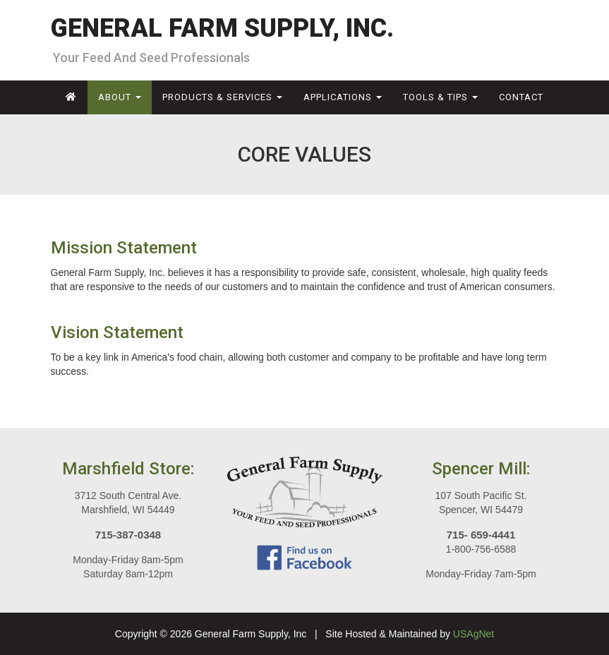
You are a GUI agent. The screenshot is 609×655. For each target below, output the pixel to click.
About (119, 97)
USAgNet (473, 633)
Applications (342, 97)
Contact (521, 97)
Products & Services (222, 97)
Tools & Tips (440, 97)
